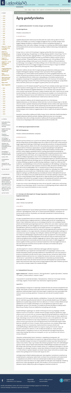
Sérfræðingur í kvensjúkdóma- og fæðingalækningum (6, 153)
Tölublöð (11, 4)
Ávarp (3, 66)
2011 (4, 90)
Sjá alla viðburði (5, 169)
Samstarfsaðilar (43, 381)
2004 (4, 105)
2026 (4, 16)
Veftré (41, 379)
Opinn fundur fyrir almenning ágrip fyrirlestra (6, 79)
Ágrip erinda (5, 82)
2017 (4, 35)
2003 (4, 107)
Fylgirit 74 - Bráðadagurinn (5, 58)
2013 (4, 44)
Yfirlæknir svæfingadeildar (5, 134)
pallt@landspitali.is (21, 137)
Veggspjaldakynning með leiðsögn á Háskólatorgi (6, 70)
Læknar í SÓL (5, 156)
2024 (4, 20)
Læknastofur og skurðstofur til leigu (6, 165)
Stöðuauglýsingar (53, 4)
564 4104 (30, 380)
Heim (26, 9)
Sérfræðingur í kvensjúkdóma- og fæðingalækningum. (6, 139)
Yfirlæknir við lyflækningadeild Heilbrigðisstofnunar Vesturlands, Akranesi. (6, 146)
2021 (4, 26)
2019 (4, 31)
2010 (4, 92)
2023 (4, 22)
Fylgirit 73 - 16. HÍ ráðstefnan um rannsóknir (6, 63)
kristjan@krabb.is (21, 36)
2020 (4, 29)
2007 (4, 99)
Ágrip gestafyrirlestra (5, 74)
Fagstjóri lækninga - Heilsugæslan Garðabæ (6, 130)
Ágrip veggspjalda (6, 84)
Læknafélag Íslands (65, 380)
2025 (4, 18)
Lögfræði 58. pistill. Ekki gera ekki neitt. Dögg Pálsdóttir (6, 188)
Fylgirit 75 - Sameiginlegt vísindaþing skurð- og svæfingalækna (6, 53)
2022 (4, 24)
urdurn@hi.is (19, 206)
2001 (4, 111)
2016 (4, 37)
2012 (4, 88)
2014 (4, 42)
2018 (4, 33)
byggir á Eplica (65, 390)
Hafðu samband (48, 379)
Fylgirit (29, 9)
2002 (4, 109)
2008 (4, 96)
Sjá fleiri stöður (5, 193)
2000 (4, 114)
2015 (4, 39)
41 (43, 275)
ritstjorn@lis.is (31, 381)
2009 (4, 94)
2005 (4, 103)
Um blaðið (41, 4)
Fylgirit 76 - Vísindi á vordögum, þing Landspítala (6, 48)
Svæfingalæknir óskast (5, 160)
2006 (4, 101)
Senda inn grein (30, 4)
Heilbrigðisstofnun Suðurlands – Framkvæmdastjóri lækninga (6, 124)
